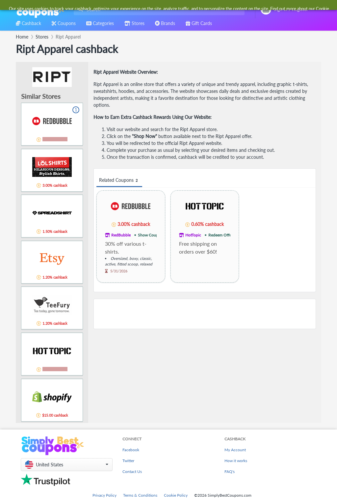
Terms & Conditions (140, 495)
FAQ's (229, 471)
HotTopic (193, 235)
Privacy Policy (104, 495)
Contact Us (132, 471)
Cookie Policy (176, 495)
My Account (235, 449)
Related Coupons (119, 180)
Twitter (128, 460)
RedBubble (121, 235)
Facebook (130, 449)
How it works (235, 460)
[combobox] (158, 9)
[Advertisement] (205, 314)
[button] (67, 464)
